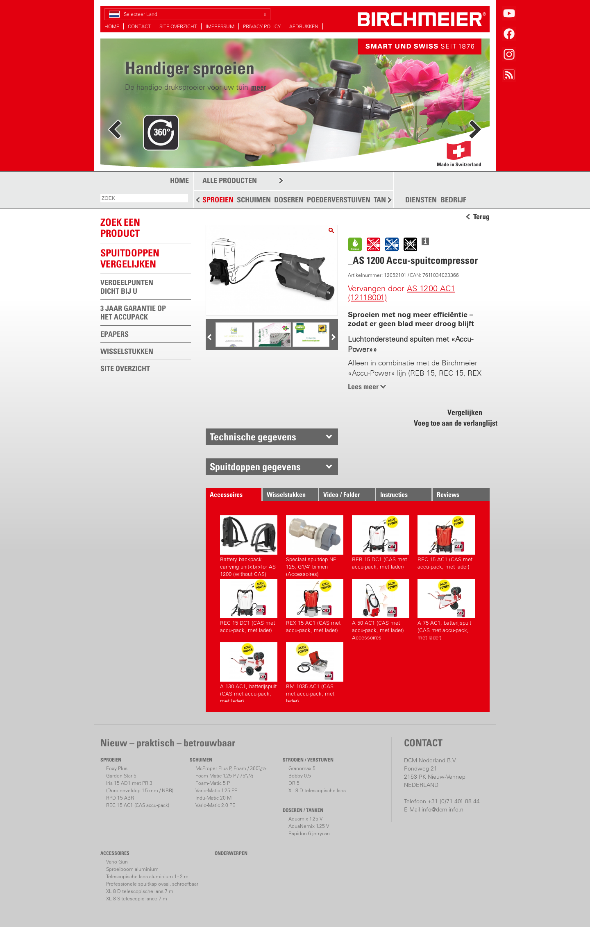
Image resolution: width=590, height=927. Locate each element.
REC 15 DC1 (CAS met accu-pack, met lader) (248, 606)
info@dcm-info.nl (443, 809)
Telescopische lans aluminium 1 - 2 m (147, 876)
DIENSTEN (421, 200)
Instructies (394, 494)
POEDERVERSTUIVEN (338, 199)
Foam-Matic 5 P (212, 783)
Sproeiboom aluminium (132, 869)
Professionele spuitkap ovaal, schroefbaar (152, 884)
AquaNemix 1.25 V (308, 826)
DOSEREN (289, 199)
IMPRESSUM (220, 26)
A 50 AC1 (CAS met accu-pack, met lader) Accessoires (380, 608)
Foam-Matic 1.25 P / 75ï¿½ (224, 776)
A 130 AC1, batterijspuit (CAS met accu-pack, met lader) (248, 672)
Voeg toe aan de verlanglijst (451, 423)
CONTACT (139, 26)
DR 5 (294, 783)
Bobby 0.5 (299, 776)
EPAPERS (114, 334)
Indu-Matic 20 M (213, 798)
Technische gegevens (253, 436)
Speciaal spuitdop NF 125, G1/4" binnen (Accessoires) (314, 545)
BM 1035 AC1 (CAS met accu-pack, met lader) (314, 672)
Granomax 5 (301, 768)
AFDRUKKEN (303, 26)
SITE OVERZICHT (178, 26)
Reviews (448, 494)
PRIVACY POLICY (262, 26)
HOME (111, 26)
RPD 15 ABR (120, 798)
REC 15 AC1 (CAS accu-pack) (137, 805)
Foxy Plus (116, 768)
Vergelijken (464, 412)
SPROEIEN (218, 199)
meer (258, 87)
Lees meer (363, 386)
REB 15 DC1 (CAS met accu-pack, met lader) (380, 542)
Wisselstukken (286, 494)
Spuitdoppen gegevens (255, 466)
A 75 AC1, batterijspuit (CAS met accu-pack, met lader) (446, 608)
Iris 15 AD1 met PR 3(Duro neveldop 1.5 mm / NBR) (139, 786)
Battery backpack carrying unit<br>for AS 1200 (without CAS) (248, 545)
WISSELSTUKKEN (126, 351)
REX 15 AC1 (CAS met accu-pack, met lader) (314, 606)
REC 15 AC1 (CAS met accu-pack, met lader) (446, 542)
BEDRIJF (453, 200)
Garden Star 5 (121, 776)
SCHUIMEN (254, 199)
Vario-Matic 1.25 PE (216, 790)
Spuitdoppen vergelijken (129, 258)
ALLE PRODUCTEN (229, 180)
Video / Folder (341, 494)
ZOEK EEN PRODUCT (120, 227)
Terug (481, 217)
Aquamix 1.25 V (305, 819)
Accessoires (226, 494)
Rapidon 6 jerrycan (309, 833)
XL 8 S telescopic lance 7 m (136, 898)
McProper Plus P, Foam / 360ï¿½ (230, 768)
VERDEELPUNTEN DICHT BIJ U (126, 286)
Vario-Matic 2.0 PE (215, 805)
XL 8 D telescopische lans (317, 790)
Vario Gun (117, 862)
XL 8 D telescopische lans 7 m (139, 891)
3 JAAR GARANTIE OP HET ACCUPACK (133, 312)
